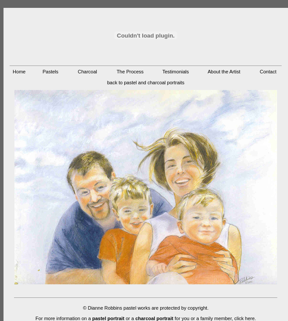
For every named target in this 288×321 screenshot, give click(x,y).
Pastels (50, 71)
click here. (245, 318)
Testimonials (175, 71)
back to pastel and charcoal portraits (146, 82)
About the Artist (223, 71)
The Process (130, 71)
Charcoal (87, 71)
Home (19, 71)
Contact (268, 71)
